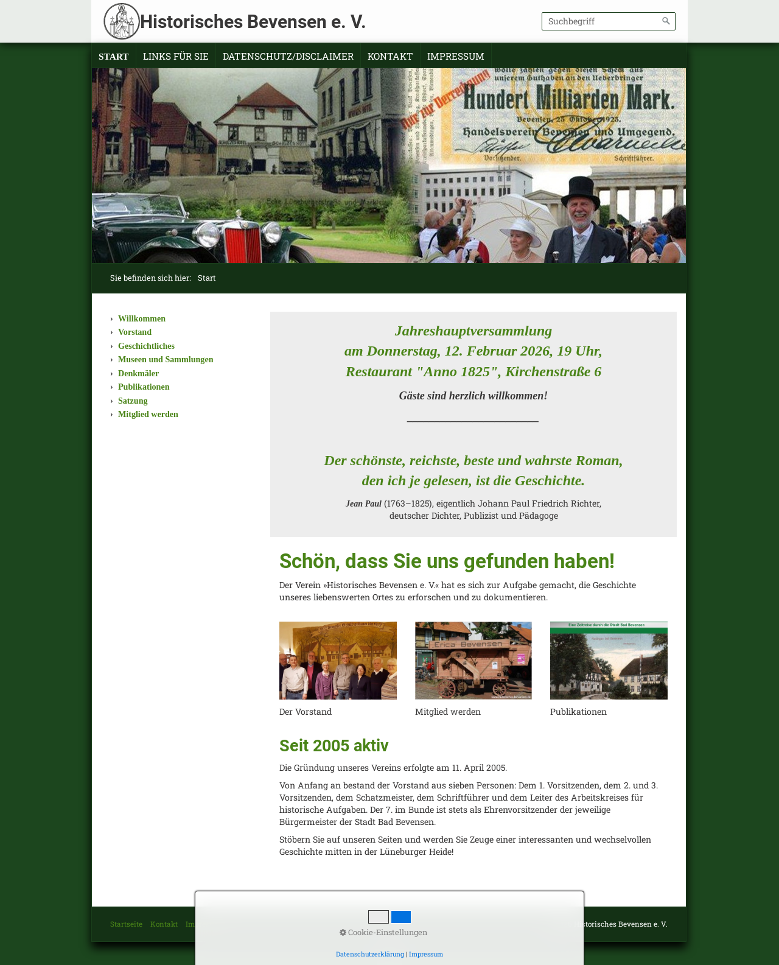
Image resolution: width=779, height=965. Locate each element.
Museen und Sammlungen (165, 359)
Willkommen (142, 318)
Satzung (133, 400)
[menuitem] (114, 56)
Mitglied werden (148, 414)
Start (114, 56)
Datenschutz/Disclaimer (288, 56)
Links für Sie (176, 56)
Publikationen (144, 386)
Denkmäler (138, 373)
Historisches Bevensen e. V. (253, 21)
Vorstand (135, 332)
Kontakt (390, 56)
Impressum (455, 56)
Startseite (126, 923)
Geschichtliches (146, 346)
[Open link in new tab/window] (474, 661)
